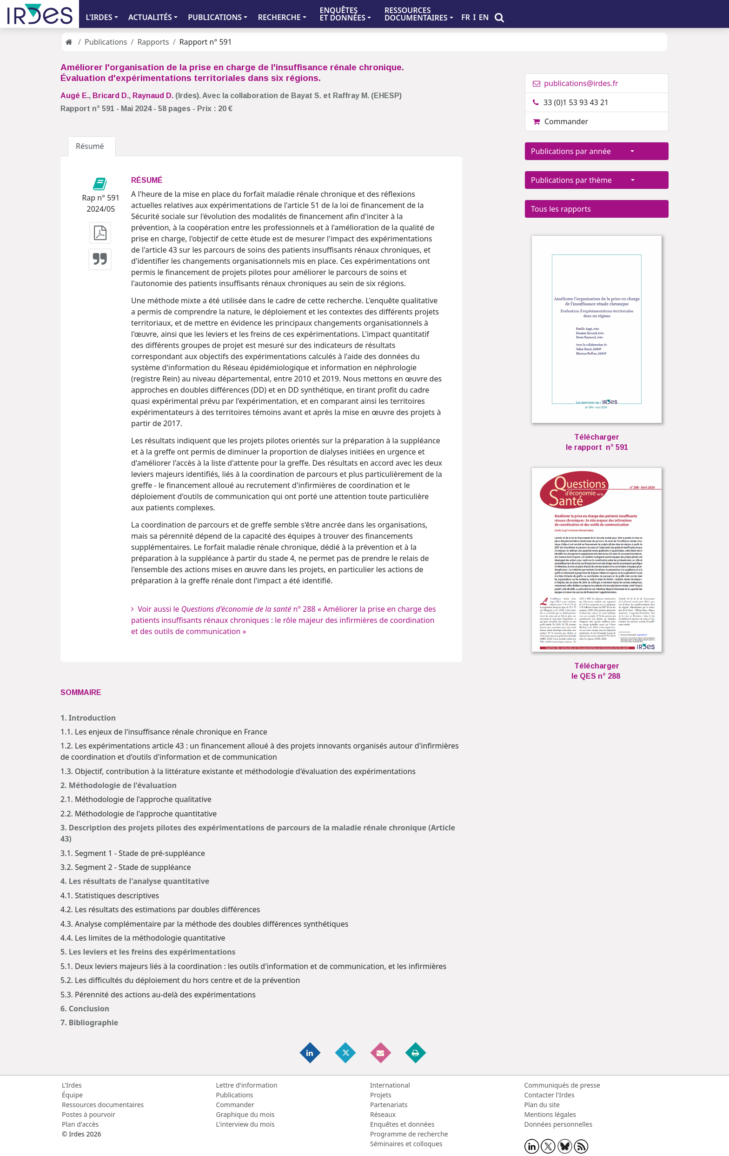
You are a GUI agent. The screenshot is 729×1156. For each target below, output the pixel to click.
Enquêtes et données (402, 1124)
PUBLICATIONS (215, 17)
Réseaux (383, 1114)
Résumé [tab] (92, 146)
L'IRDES (99, 17)
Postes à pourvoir (88, 1114)
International (390, 1085)
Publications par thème (580, 180)
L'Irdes (72, 1085)
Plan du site (542, 1104)
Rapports (153, 42)
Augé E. (74, 96)
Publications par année (579, 151)
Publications (106, 42)
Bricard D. (111, 96)
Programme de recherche (409, 1133)
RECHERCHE (279, 17)
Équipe (72, 1094)
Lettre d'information (247, 1085)
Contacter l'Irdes (549, 1094)
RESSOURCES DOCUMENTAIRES (416, 14)
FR (465, 17)
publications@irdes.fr (575, 83)
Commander (560, 121)
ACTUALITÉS (150, 17)
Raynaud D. (153, 96)
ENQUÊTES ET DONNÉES (342, 14)
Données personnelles (558, 1124)
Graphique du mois (245, 1114)
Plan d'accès (80, 1124)
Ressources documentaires (103, 1104)
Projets (380, 1094)
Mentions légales (550, 1114)
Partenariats (389, 1104)
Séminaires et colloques (406, 1143)
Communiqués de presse (562, 1085)
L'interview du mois (245, 1124)
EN (484, 17)
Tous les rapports (561, 209)
